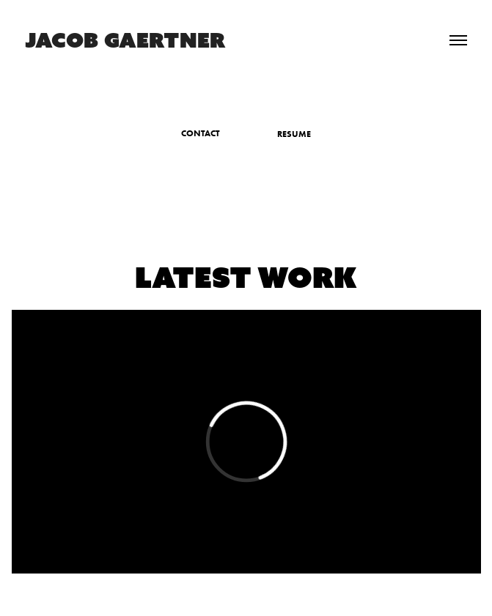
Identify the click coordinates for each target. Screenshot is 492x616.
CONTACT (200, 132)
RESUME (294, 133)
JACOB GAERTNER (125, 39)
